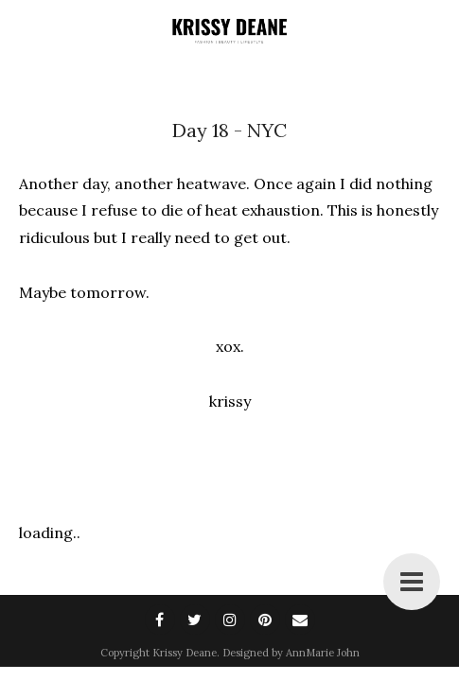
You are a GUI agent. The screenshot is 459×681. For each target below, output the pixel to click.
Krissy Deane (184, 652)
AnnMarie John (323, 652)
